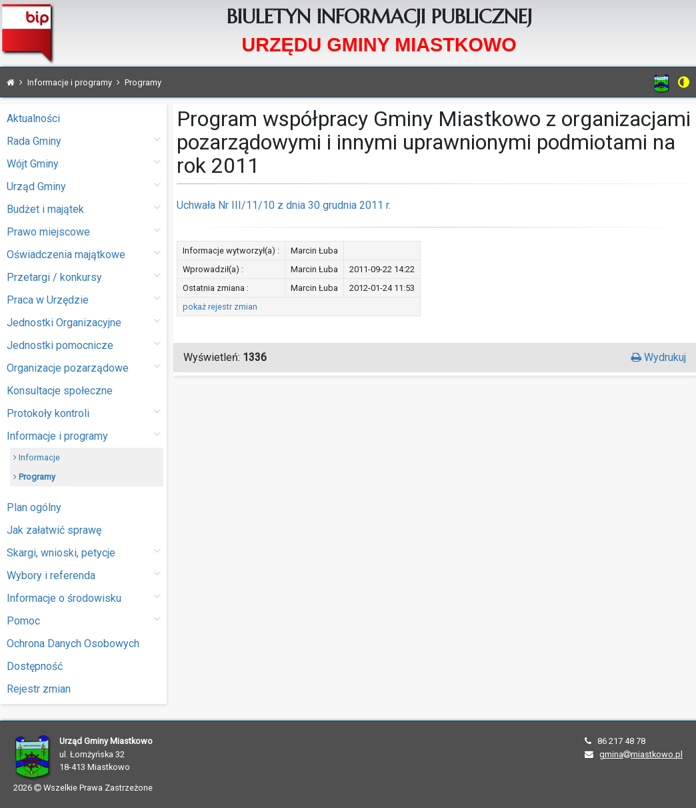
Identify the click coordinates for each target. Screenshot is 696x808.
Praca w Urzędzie (83, 299)
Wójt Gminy (83, 163)
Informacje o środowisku (83, 597)
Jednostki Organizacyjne (83, 322)
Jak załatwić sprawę (54, 530)
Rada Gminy (83, 140)
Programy (34, 477)
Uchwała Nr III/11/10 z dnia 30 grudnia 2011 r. (284, 205)
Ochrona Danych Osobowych (73, 643)
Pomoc (83, 620)
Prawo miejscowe (83, 231)
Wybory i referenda (83, 575)
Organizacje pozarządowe (83, 367)
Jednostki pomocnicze (83, 345)
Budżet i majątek (83, 208)
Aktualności (33, 118)
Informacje (36, 457)
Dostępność (35, 666)
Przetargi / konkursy (83, 277)
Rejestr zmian (39, 689)
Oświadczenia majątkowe (83, 254)
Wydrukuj (658, 357)
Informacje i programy (83, 435)
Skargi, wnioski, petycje (83, 552)
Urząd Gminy (83, 186)
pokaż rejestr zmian (220, 307)
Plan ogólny (34, 507)
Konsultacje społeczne (60, 390)
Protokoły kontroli (83, 413)
